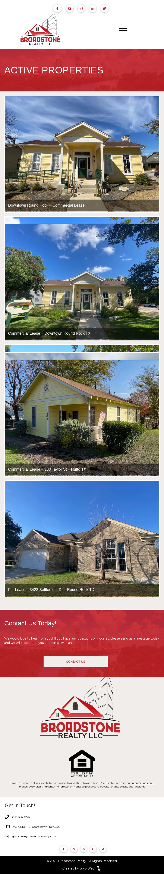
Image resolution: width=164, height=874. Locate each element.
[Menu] (123, 30)
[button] (76, 661)
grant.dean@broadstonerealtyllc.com (35, 836)
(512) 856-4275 (21, 817)
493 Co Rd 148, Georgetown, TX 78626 (36, 826)
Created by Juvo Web (78, 868)
